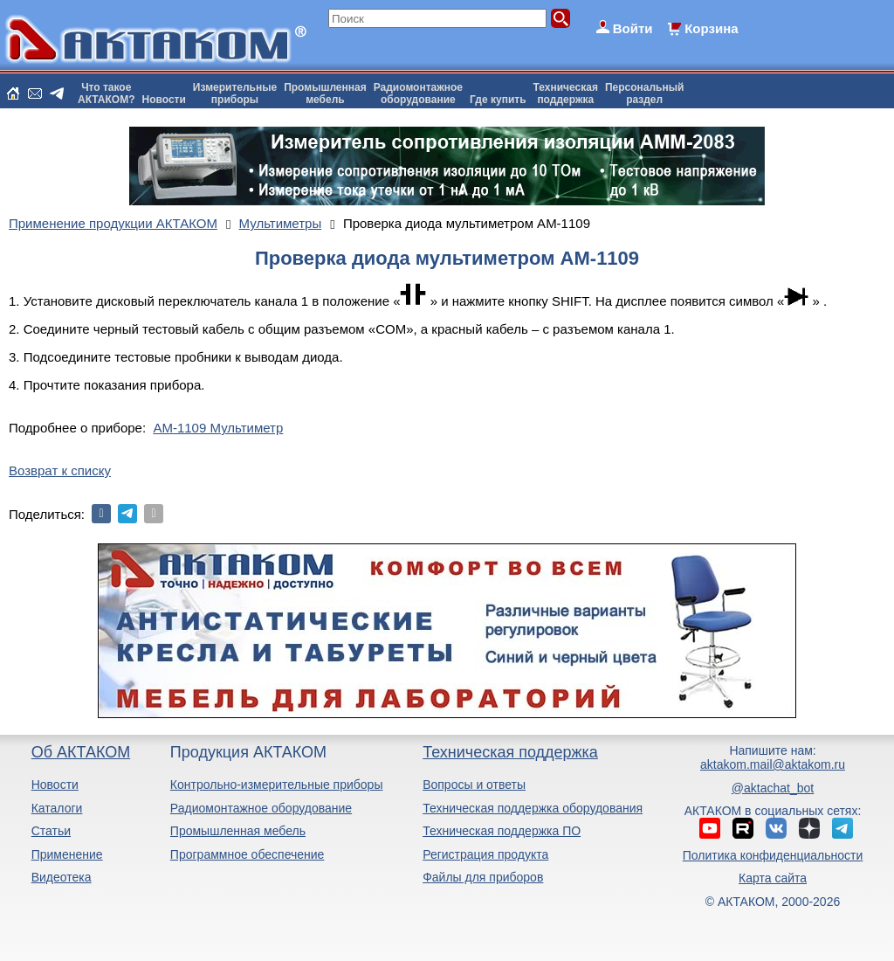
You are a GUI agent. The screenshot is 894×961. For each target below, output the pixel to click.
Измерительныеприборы (235, 93)
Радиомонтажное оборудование (261, 808)
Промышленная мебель (238, 831)
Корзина (711, 28)
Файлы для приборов (483, 877)
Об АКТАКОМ (80, 752)
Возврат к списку (60, 470)
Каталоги (57, 808)
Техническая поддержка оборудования (533, 808)
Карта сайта (773, 878)
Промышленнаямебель (325, 93)
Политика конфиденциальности (773, 855)
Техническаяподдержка (565, 93)
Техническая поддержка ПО (502, 831)
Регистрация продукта (485, 854)
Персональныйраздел (644, 93)
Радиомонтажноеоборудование (418, 93)
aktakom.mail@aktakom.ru (772, 764)
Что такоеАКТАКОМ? (106, 93)
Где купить (498, 99)
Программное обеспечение (247, 854)
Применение (67, 854)
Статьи (51, 831)
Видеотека (61, 877)
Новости (164, 99)
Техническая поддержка (510, 752)
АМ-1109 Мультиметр (218, 427)
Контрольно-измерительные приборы (276, 785)
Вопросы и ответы (474, 785)
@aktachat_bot (773, 788)
